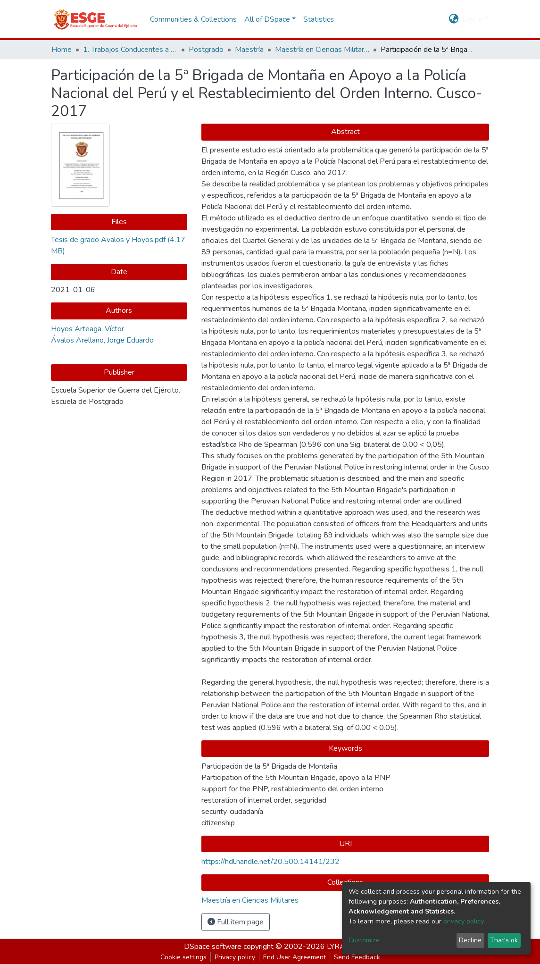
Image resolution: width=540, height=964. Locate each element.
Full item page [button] (236, 922)
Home (61, 49)
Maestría (249, 49)
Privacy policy (235, 957)
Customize (364, 940)
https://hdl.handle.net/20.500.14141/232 (270, 861)
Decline (470, 940)
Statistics (318, 19)
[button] (453, 19)
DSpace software (212, 946)
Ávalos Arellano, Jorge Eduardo (102, 340)
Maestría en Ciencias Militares (322, 49)
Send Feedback (357, 957)
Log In (472, 19)
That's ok (504, 940)
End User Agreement (294, 957)
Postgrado (206, 49)
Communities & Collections (193, 19)
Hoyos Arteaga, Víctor (87, 329)
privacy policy (463, 921)
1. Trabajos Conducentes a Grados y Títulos (130, 49)
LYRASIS (342, 946)
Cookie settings (183, 957)
